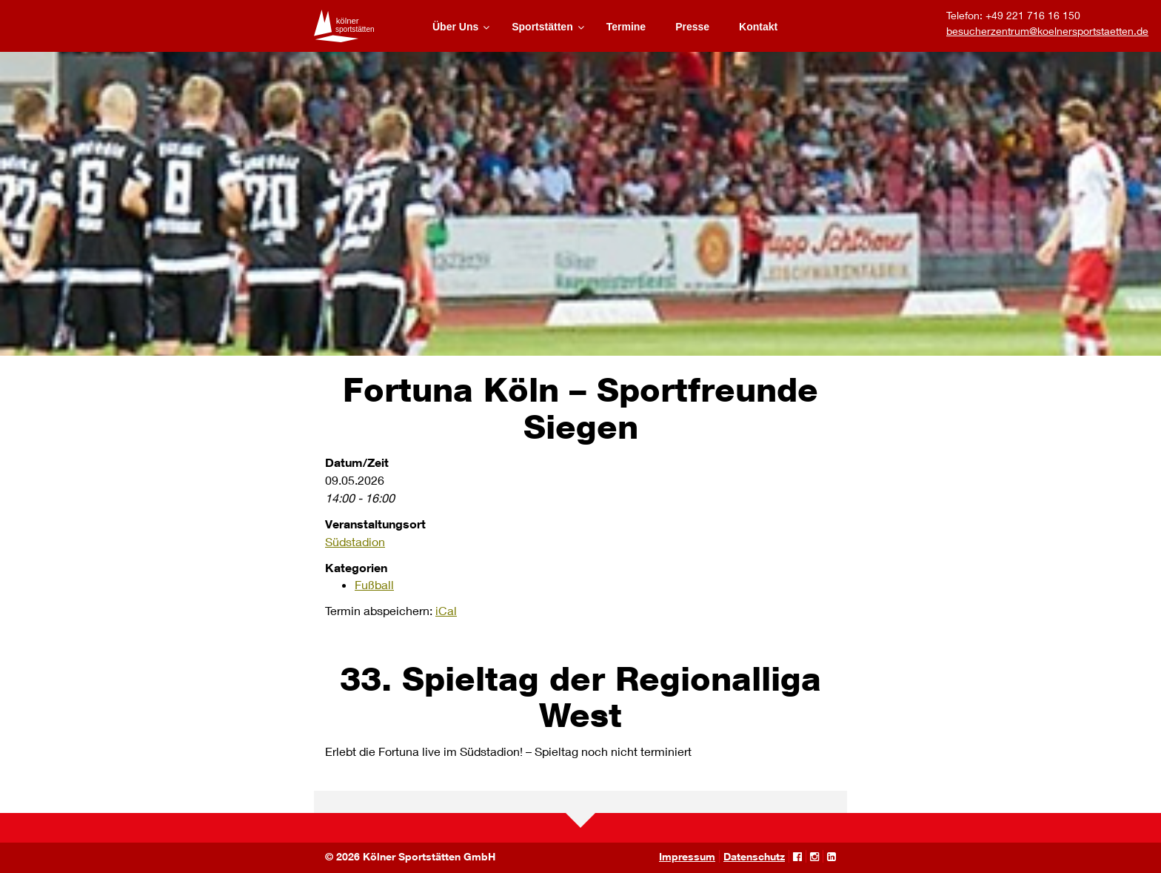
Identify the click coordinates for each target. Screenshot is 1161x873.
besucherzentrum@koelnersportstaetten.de (1047, 30)
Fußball (374, 584)
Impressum (687, 856)
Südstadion (355, 541)
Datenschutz (754, 856)
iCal (446, 610)
